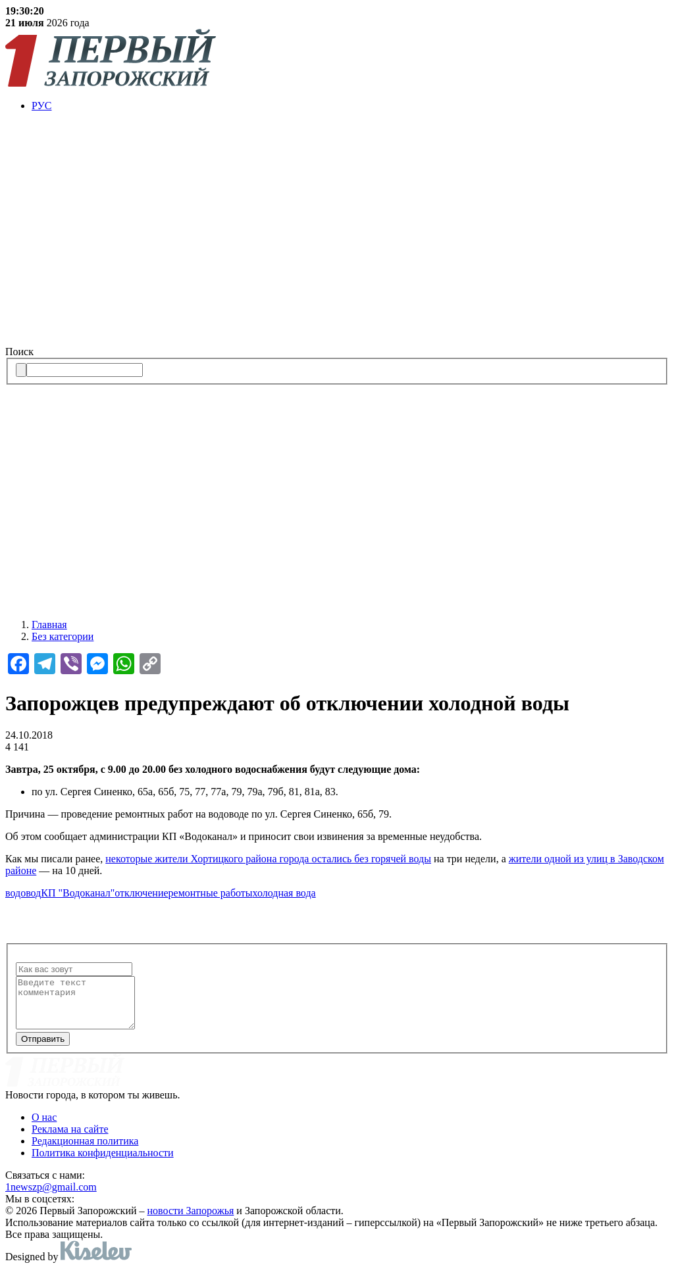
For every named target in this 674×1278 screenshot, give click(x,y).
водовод (23, 892)
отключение (141, 892)
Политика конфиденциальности (103, 1162)
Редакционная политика (85, 1150)
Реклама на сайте (70, 1138)
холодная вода (284, 892)
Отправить (43, 1049)
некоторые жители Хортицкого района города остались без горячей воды (268, 858)
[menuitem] (350, 106)
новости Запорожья (190, 1220)
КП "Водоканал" (78, 892)
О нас (44, 1127)
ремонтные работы (210, 892)
